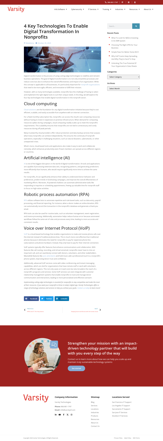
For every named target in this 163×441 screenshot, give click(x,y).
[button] (31, 298)
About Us (148, 9)
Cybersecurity (77, 9)
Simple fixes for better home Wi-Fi (125, 52)
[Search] (136, 26)
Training (107, 9)
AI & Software (60, 9)
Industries (120, 9)
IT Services (93, 9)
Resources (134, 9)
